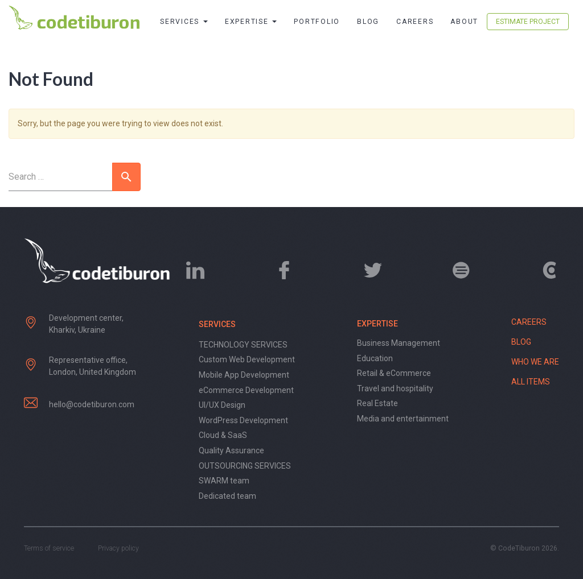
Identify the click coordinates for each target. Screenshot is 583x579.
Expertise (251, 22)
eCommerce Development (246, 390)
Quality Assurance (231, 450)
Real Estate (377, 403)
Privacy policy (118, 548)
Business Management (398, 343)
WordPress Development (243, 420)
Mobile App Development (244, 374)
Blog (368, 22)
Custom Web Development (247, 359)
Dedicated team (227, 496)
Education (375, 358)
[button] (126, 177)
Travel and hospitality (395, 388)
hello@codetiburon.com (91, 404)
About (464, 22)
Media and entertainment (403, 418)
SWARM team (224, 480)
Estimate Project (528, 22)
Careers (414, 22)
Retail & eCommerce (394, 373)
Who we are (535, 361)
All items (530, 381)
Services (184, 22)
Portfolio (317, 22)
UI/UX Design (222, 405)
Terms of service (49, 548)
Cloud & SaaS (223, 435)
